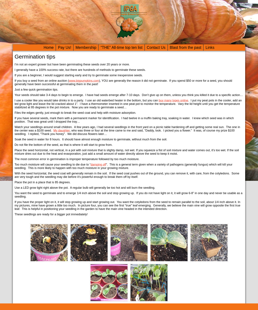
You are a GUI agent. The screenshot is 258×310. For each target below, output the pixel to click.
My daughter (61, 130)
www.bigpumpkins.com (84, 80)
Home (49, 47)
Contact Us (156, 47)
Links (210, 47)
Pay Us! (64, 47)
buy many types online (173, 100)
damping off (98, 164)
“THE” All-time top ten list (121, 47)
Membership (86, 47)
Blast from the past (185, 47)
